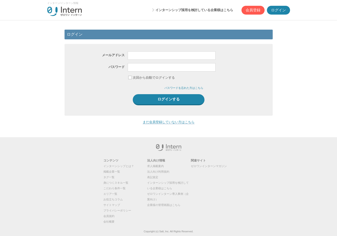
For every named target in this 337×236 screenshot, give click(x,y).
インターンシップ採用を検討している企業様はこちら (194, 10)
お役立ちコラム (113, 199)
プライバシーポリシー (117, 210)
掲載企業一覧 (111, 171)
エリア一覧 (110, 194)
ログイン (278, 10)
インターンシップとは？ (118, 166)
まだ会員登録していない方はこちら (169, 122)
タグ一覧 (108, 177)
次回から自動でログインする (154, 77)
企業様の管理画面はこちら (163, 205)
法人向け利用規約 (158, 171)
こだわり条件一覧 (114, 188)
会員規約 (108, 216)
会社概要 (108, 221)
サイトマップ (111, 205)
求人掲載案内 (155, 166)
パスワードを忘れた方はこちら (183, 88)
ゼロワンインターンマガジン (209, 166)
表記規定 (152, 177)
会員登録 (253, 10)
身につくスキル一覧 (115, 182)
